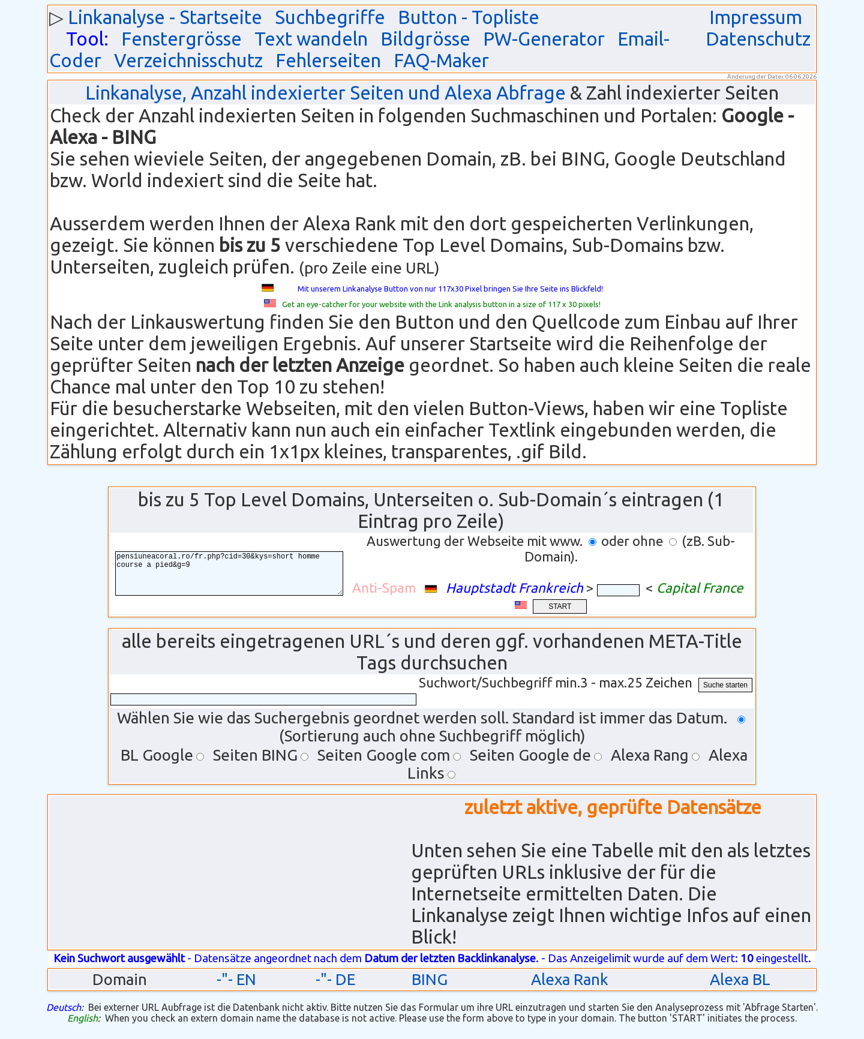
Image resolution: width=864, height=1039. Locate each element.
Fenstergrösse (181, 38)
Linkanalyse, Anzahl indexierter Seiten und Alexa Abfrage (325, 92)
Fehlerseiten (328, 60)
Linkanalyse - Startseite (165, 17)
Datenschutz (758, 38)
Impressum (755, 17)
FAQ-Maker (441, 60)
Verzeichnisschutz (188, 60)
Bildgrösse (425, 38)
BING (430, 979)
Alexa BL (740, 979)
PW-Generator (544, 38)
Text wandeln (311, 38)
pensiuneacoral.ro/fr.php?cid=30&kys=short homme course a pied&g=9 (238, 573)
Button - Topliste (468, 17)
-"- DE (335, 979)
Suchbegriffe (330, 17)
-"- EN (236, 979)
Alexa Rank (569, 979)
